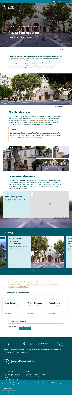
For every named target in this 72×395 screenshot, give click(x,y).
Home (10, 26)
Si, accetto (5, 392)
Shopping (9, 299)
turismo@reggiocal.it (36, 376)
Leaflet (56, 217)
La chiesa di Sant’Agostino (15, 242)
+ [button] (31, 193)
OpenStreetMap (62, 217)
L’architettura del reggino (16, 284)
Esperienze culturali (22, 286)
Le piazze (22, 26)
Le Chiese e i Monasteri (39, 284)
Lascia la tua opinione (24, 329)
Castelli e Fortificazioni (53, 284)
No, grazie (12, 392)
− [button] (31, 195)
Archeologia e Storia (23, 281)
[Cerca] (67, 7)
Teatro (12, 286)
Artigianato (47, 281)
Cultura (15, 26)
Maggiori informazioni (7, 388)
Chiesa (21, 58)
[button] (33, 271)
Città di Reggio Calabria (7, 1)
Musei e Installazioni (35, 281)
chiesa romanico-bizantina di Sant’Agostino (36, 120)
